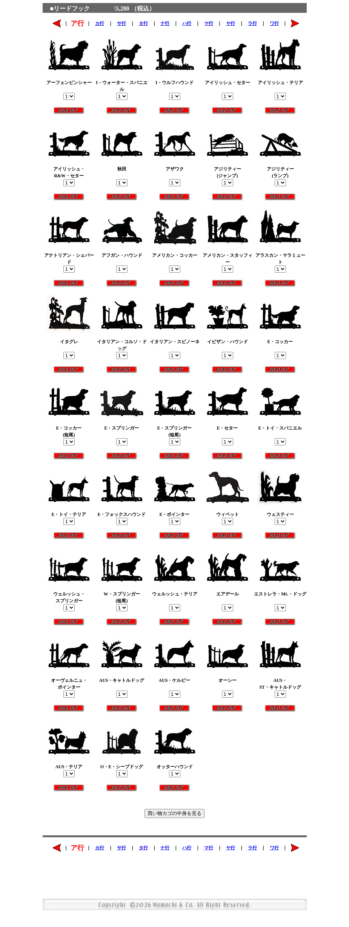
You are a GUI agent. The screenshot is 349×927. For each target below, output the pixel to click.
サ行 (121, 23)
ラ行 (252, 23)
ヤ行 (230, 23)
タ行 (143, 23)
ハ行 (186, 23)
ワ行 (274, 23)
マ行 (208, 23)
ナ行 (164, 23)
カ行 (99, 23)
